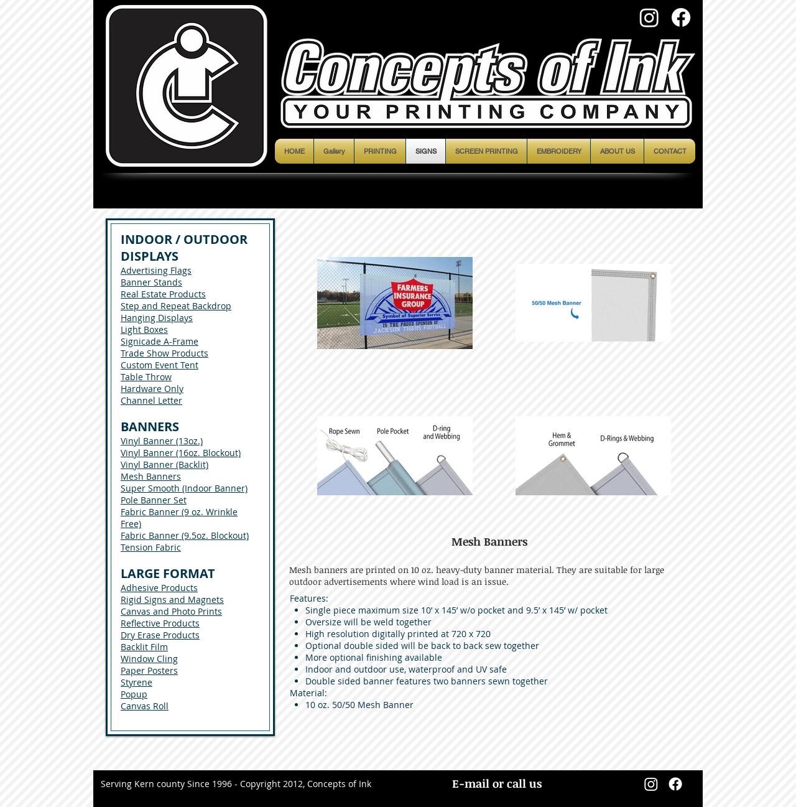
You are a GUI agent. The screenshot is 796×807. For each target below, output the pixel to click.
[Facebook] (681, 17)
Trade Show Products (164, 353)
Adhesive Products (159, 588)
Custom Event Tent (159, 365)
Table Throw (146, 377)
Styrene (136, 682)
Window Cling (149, 659)
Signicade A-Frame (159, 341)
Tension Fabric (151, 547)
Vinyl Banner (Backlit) (164, 464)
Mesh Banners (151, 476)
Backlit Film (144, 647)
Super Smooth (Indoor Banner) (184, 488)
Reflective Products (160, 623)
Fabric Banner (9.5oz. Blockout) (185, 535)
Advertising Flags (156, 270)
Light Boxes (144, 329)
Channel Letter (151, 400)
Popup (134, 694)
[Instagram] (649, 17)
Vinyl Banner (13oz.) (162, 441)
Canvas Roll (145, 706)
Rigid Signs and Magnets (172, 599)
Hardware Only (152, 388)
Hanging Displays (157, 318)
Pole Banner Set (154, 500)
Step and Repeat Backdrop (176, 306)
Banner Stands (151, 282)
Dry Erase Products (160, 635)
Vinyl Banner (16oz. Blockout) (181, 453)
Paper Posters (149, 670)
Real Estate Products (163, 294)
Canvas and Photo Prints (171, 611)
